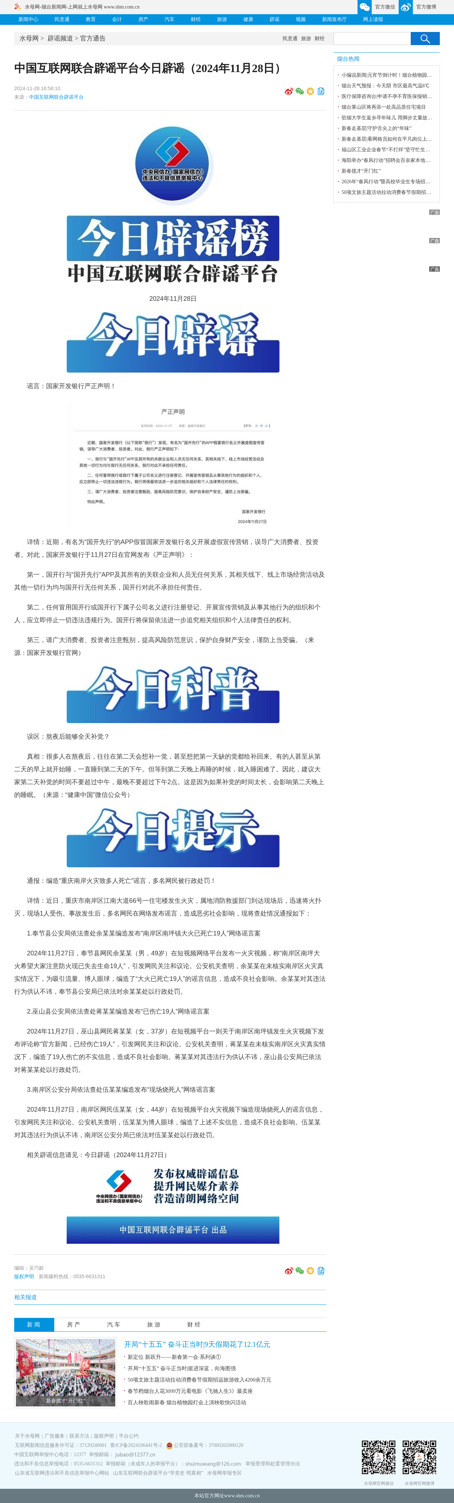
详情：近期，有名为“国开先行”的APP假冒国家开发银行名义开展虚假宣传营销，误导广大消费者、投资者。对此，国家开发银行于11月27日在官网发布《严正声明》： (166, 548)
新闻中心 (28, 19)
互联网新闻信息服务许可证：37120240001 (61, 1445)
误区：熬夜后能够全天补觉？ (68, 736)
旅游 (222, 19)
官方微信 (385, 7)
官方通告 (93, 38)
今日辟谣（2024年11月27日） (127, 1155)
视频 (301, 19)
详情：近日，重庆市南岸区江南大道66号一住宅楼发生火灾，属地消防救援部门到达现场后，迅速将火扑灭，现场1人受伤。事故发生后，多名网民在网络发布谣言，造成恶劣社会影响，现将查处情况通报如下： (167, 907)
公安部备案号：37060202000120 (208, 1445)
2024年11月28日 (173, 298)
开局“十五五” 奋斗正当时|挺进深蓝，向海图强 (182, 1368)
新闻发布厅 (334, 19)
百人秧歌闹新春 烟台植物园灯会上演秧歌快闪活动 (187, 1402)
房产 (143, 19)
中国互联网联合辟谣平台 (56, 97)
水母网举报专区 (224, 1473)
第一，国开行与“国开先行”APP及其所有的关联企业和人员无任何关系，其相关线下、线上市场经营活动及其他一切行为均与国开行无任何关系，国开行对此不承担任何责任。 (169, 581)
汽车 (170, 19)
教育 (91, 19)
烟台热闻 (348, 59)
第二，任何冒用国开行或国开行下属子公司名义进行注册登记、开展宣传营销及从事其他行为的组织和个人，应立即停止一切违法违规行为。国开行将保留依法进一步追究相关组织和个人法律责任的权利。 (167, 614)
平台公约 (129, 1436)
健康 (248, 19)
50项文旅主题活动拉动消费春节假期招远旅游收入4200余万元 (199, 1380)
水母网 (29, 38)
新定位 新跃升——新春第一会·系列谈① (174, 1357)
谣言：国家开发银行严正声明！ (71, 386)
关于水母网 (28, 1436)
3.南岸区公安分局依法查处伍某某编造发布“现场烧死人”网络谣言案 (121, 1089)
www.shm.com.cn (242, 1495)
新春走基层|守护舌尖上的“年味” (376, 128)
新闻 (34, 1325)
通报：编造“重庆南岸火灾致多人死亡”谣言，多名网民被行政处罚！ (121, 880)
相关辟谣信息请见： (98, 1155)
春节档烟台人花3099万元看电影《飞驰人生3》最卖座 (190, 1391)
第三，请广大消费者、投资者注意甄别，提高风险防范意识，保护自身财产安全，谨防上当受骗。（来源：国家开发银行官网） (164, 646)
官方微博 (426, 7)
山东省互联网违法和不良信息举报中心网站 (62, 1473)
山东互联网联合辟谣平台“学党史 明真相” (158, 1473)
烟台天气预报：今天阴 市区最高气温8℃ (386, 85)
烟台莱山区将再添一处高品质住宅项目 (384, 107)
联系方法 (79, 1436)
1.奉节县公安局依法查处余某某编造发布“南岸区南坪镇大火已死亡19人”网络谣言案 (144, 933)
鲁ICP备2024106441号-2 (136, 1445)
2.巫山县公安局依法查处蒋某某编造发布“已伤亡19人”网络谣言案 (118, 1011)
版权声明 (24, 1276)
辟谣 (274, 19)
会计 (117, 19)
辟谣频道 (60, 38)
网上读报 (373, 19)
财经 (196, 19)
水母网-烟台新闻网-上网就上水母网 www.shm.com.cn (82, 7)
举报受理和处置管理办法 (272, 1463)
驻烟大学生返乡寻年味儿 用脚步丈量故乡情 (389, 117)
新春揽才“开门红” (65, 1401)
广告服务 (55, 1436)
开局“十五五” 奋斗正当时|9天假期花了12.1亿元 (197, 1344)
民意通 (62, 19)
